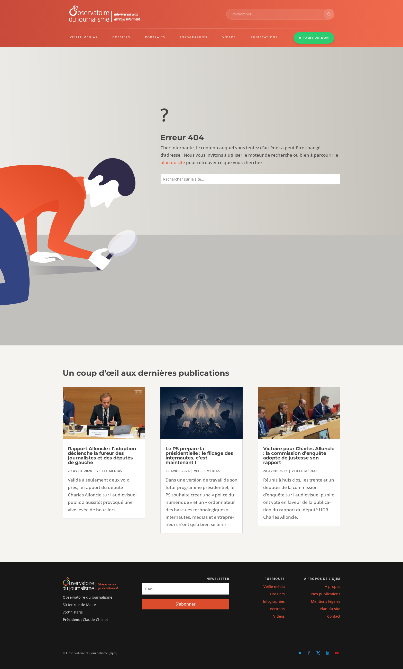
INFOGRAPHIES (193, 37)
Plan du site (330, 608)
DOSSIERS (121, 37)
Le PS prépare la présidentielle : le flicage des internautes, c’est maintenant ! (199, 455)
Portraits (277, 608)
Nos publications (325, 593)
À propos (332, 586)
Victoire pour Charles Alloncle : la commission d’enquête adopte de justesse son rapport (298, 455)
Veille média (274, 586)
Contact (333, 616)
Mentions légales (325, 601)
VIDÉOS (229, 37)
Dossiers (277, 593)
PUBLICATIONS (264, 37)
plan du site (172, 162)
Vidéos (279, 616)
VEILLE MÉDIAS (84, 37)
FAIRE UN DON (314, 38)
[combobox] (275, 14)
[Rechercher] (329, 14)
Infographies (274, 601)
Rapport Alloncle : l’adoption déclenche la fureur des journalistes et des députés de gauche (102, 455)
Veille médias (109, 471)
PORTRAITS (155, 37)
